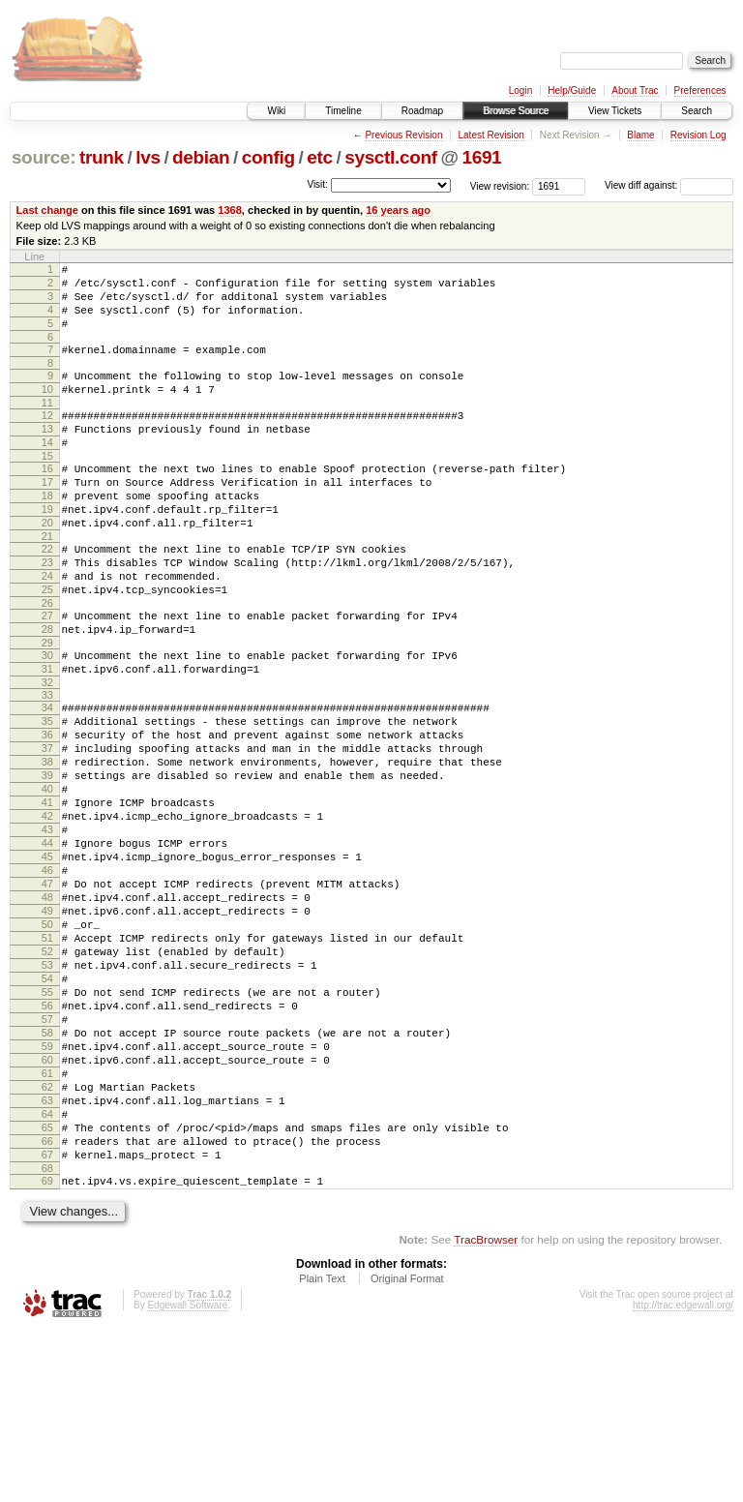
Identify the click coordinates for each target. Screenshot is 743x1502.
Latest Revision (490, 135)
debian (200, 157)
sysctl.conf (390, 157)
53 (47, 1090)
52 (47, 1073)
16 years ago (398, 210)
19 (47, 550)
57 (47, 1155)
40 (47, 876)
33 (47, 764)
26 (47, 661)
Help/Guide (572, 90)
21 (47, 582)
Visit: (317, 184)
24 (47, 628)
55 (47, 1122)
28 (47, 690)
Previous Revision (403, 135)
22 (47, 595)
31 (47, 735)
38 (47, 843)
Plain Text (322, 1450)
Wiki (276, 110)
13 (47, 455)
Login (520, 90)
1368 (230, 210)
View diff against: (669, 185)
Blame (640, 135)
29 (47, 706)
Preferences (700, 90)
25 (47, 644)
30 (47, 719)
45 (47, 958)
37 (47, 826)
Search (696, 110)
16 (47, 500)
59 (47, 1188)
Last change (47, 210)
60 (47, 1205)
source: (43, 157)
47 (47, 991)
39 (47, 859)
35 (47, 793)
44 (47, 941)
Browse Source (516, 110)
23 (47, 611)
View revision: (500, 185)
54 (47, 1106)
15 (47, 488)
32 (47, 752)
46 (47, 974)
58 (47, 1172)
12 (47, 438)
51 (47, 1057)
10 (47, 409)
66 (47, 1303)
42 (47, 909)
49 (47, 1024)
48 (47, 1007)
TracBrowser (486, 1410)
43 (47, 925)
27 (47, 673)
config (268, 157)
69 (47, 1349)
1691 (481, 157)
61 (47, 1221)
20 (47, 566)
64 (47, 1271)
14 (47, 471)
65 (47, 1287)
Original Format (407, 1450)
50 (47, 1040)
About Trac (634, 90)
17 (47, 517)
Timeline (343, 110)
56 (47, 1139)
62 (47, 1238)
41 (47, 892)
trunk (101, 157)
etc (319, 157)
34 (47, 777)
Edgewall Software (187, 1476)
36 (47, 810)
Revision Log (698, 135)
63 (47, 1254)
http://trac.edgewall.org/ (683, 1476)
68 (47, 1336)
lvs (147, 157)
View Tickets (614, 110)
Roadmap (422, 110)
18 (47, 533)
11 (47, 426)
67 (47, 1320)
